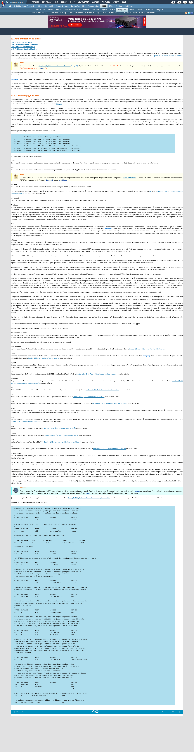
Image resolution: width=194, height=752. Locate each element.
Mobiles (119, 6)
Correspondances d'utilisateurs (171, 721)
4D (44, 10)
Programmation (93, 6)
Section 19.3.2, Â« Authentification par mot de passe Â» (96, 381)
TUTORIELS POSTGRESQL (111, 13)
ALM (51, 6)
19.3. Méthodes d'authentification (23, 47)
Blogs (64, 2)
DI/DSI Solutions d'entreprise (24, 6)
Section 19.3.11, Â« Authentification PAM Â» (109, 457)
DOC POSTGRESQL (92, 13)
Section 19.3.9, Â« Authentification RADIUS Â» (61, 443)
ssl (150, 194)
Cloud (40, 6)
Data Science (70, 10)
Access (50, 10)
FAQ (56, 2)
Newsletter (83, 2)
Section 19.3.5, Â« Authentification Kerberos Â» (109, 411)
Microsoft (59, 6)
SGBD (104, 6)
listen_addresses (129, 180)
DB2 (79, 10)
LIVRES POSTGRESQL (147, 13)
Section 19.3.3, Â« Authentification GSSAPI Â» (102, 397)
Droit (116, 2)
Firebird (86, 10)
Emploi (95, 2)
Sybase (139, 10)
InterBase (95, 10)
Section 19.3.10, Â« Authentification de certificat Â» (63, 450)
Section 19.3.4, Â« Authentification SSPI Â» (88, 404)
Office (111, 6)
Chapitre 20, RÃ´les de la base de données (167, 56)
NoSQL (112, 10)
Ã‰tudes (106, 2)
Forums (35, 2)
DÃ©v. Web (75, 6)
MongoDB (159, 10)
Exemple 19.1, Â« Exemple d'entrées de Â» (89, 508)
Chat (72, 2)
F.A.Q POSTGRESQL (76, 13)
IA (46, 6)
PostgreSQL (122, 10)
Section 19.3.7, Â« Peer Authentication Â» (26, 430)
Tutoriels (47, 2)
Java (66, 6)
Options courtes (18, 721)
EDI (83, 6)
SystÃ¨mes (129, 6)
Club (124, 2)
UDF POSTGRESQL (130, 13)
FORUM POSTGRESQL (58, 13)
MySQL (104, 10)
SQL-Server (149, 10)
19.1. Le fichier (21, 43)
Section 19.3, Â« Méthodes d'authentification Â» (146, 356)
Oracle (131, 10)
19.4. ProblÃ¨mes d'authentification (24, 49)
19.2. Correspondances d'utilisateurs (24, 45)
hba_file (59, 105)
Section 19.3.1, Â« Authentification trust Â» (44, 365)
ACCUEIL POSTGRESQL (39, 13)
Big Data (59, 10)
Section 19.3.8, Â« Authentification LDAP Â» (60, 437)
